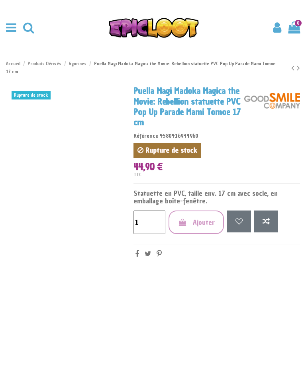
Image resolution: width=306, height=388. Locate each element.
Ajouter (196, 222)
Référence (145, 136)
